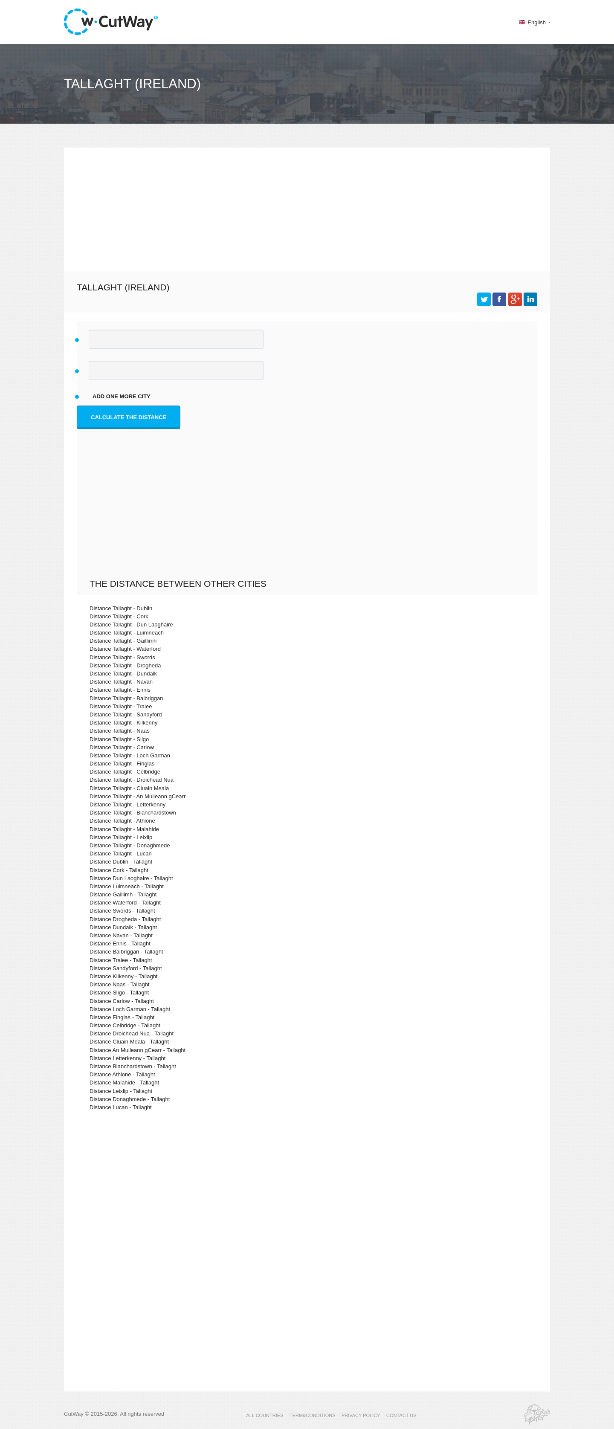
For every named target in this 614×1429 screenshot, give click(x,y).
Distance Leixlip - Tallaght (121, 1091)
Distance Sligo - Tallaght (119, 992)
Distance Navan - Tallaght (121, 935)
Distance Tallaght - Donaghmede (130, 845)
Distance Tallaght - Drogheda (125, 665)
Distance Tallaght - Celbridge (125, 771)
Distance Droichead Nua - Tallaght (132, 1033)
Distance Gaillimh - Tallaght (123, 894)
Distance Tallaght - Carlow (122, 747)
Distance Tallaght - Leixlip (121, 837)
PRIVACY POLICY (361, 1415)
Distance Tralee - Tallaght (121, 960)
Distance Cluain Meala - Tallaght (129, 1041)
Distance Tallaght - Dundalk (123, 673)
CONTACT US (401, 1415)
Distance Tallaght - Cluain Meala (129, 788)
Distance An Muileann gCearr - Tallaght (137, 1050)
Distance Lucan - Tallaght (121, 1107)
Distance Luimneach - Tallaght (127, 886)
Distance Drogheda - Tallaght (125, 919)
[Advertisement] (307, 207)
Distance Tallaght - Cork (119, 616)
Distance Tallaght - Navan (121, 681)
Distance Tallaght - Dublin (121, 608)
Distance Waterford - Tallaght (125, 902)
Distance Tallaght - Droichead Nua (132, 780)
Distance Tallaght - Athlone (122, 820)
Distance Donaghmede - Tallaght (130, 1099)
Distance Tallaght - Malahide (124, 829)
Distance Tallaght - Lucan (121, 853)
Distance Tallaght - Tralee (121, 706)
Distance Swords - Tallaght (122, 910)
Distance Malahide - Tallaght (124, 1082)
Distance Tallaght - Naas (120, 731)
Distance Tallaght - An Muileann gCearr (137, 796)
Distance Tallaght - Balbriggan (126, 698)
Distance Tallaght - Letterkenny (127, 804)
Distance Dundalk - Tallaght (123, 927)
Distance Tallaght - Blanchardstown (133, 812)
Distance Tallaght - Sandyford (126, 714)
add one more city (122, 396)
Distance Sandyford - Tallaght (126, 968)
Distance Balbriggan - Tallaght (126, 951)
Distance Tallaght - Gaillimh (123, 641)
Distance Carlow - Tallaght (122, 1001)
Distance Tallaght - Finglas (122, 763)
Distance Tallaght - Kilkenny (123, 722)
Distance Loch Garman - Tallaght (130, 1009)
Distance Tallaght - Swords (122, 657)
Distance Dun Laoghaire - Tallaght (131, 878)
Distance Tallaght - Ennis (120, 690)
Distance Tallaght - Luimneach (127, 632)
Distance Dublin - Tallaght (121, 861)
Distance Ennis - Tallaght (120, 943)
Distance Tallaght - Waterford (125, 649)
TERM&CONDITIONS (313, 1415)
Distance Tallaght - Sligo (119, 739)
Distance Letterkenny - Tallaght (127, 1058)
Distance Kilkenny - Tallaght (123, 976)
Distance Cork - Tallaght (119, 870)
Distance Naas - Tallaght (120, 984)
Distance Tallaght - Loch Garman (130, 755)
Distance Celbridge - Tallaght (125, 1025)
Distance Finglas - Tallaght (122, 1017)
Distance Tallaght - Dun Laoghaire (131, 624)
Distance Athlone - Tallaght (122, 1074)
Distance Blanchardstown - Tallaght (133, 1066)
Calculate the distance (128, 417)
